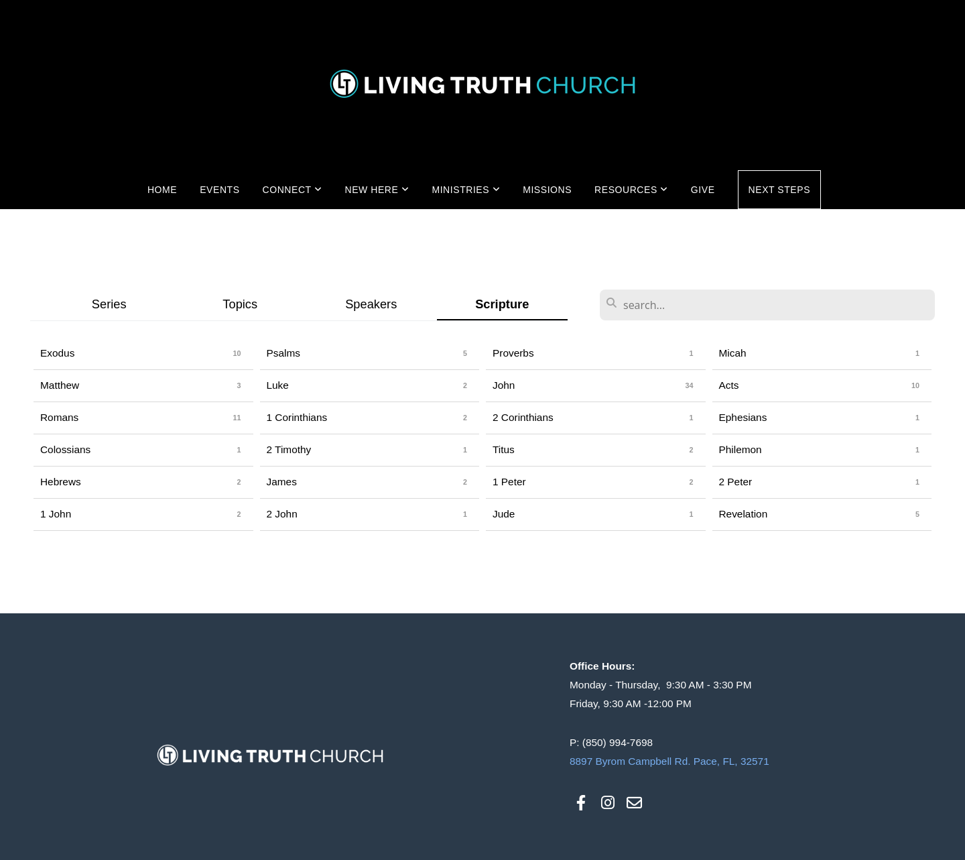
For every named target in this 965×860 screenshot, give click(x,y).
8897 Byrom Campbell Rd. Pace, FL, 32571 (669, 761)
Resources (631, 189)
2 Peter (736, 481)
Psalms (283, 353)
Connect (292, 189)
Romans (59, 417)
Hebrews (60, 481)
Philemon (740, 449)
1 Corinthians (297, 417)
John (504, 385)
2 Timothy (289, 449)
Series (109, 304)
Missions (547, 189)
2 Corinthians (523, 417)
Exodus (57, 353)
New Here (376, 189)
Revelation (743, 513)
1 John (55, 513)
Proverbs (513, 353)
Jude (504, 513)
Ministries (466, 189)
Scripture (502, 304)
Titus (504, 449)
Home (162, 189)
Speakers (371, 304)
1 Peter (509, 481)
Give (703, 189)
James (282, 481)
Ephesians (743, 417)
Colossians (65, 449)
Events (219, 189)
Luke (278, 385)
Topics (239, 304)
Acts (729, 385)
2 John (282, 513)
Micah (733, 353)
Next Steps (779, 189)
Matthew (59, 385)
